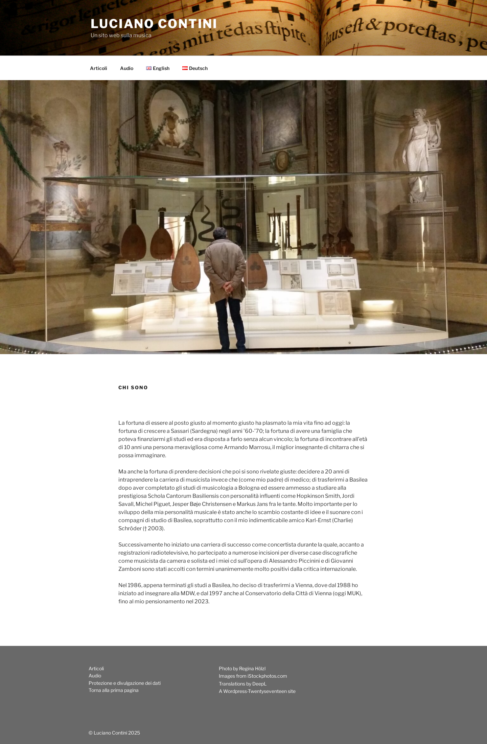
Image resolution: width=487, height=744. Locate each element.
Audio (126, 68)
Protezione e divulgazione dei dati (125, 683)
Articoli (98, 68)
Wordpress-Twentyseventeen (255, 691)
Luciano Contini (154, 23)
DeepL (259, 684)
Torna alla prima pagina (114, 690)
